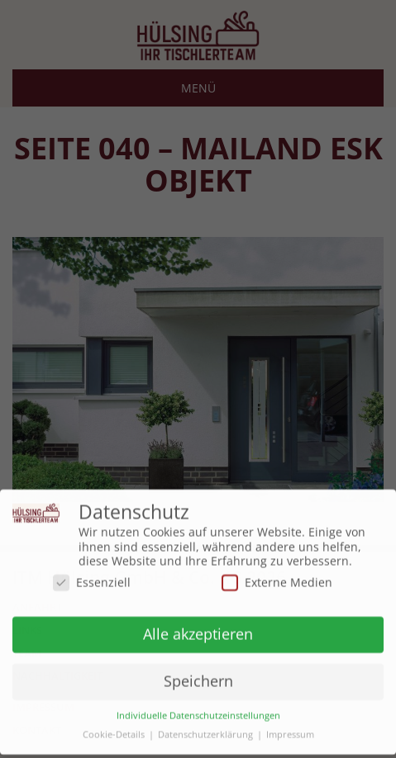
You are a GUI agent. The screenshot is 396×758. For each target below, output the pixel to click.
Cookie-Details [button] (114, 731)
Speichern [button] (198, 677)
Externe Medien (277, 577)
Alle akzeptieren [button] (198, 630)
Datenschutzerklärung (205, 731)
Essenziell (92, 577)
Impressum (290, 731)
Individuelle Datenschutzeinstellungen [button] (198, 712)
